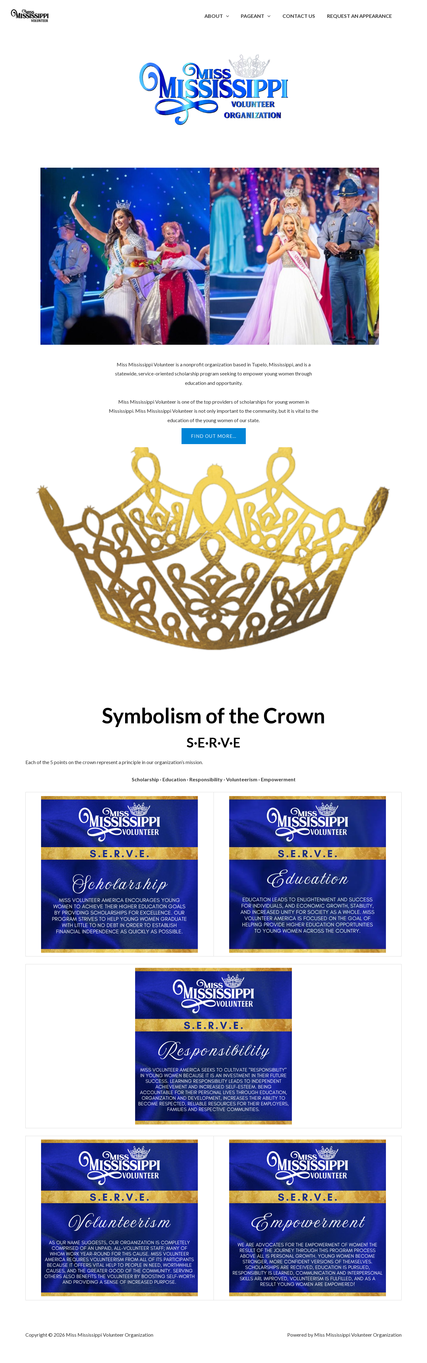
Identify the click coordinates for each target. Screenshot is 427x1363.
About (223, 16)
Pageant (260, 16)
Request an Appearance (360, 16)
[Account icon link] (413, 16)
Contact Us (301, 16)
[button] (232, 16)
